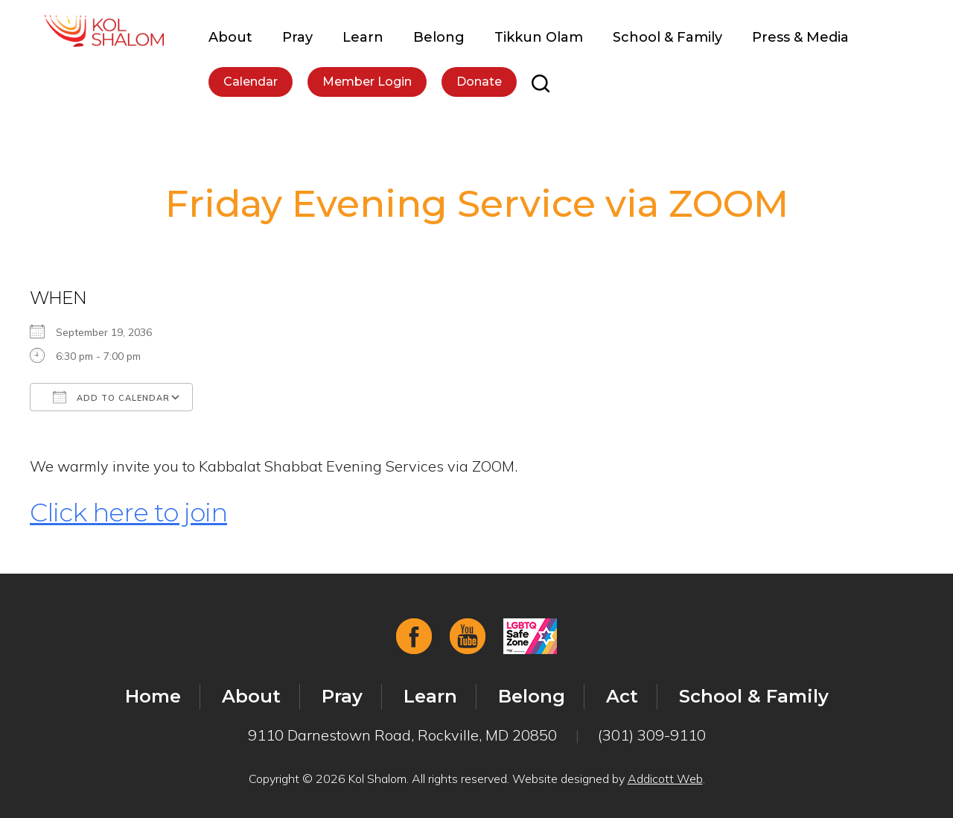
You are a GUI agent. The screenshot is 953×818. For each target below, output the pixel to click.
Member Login (367, 81)
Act (622, 696)
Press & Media (800, 37)
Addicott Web (665, 778)
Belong (439, 37)
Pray (297, 37)
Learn (362, 37)
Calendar (250, 81)
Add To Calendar (111, 397)
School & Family (667, 37)
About (230, 37)
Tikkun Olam (538, 37)
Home (153, 696)
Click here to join (128, 512)
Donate (479, 81)
